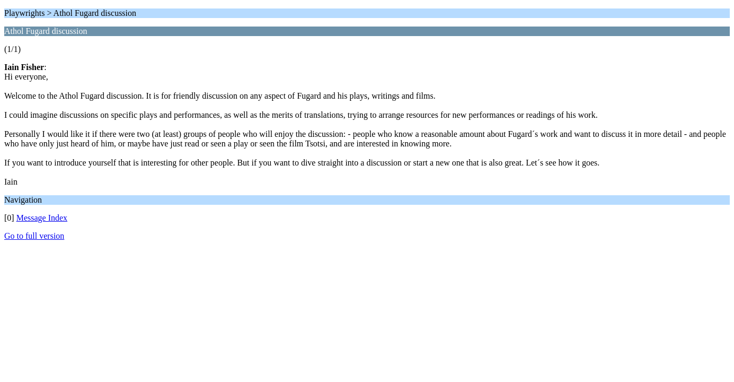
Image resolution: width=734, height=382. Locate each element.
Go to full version (34, 235)
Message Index (41, 217)
